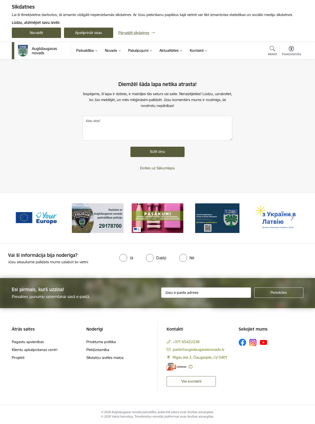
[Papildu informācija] (190, 367)
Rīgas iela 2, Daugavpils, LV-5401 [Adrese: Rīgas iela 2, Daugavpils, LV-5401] (200, 357)
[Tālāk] (292, 218)
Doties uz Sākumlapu (157, 168)
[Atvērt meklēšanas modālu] (273, 51)
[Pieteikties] (278, 292)
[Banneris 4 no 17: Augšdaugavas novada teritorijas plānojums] (217, 217)
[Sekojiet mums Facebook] (242, 342)
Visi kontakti (191, 381)
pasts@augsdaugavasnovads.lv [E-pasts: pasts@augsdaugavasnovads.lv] (198, 349)
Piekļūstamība (97, 349)
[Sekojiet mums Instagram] (253, 342)
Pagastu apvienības (28, 341)
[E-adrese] (176, 367)
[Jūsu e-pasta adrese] (206, 292)
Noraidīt (36, 32)
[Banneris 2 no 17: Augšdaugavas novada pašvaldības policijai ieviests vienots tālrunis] (98, 217)
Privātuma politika (101, 341)
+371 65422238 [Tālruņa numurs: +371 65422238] (186, 341)
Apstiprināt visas (88, 32)
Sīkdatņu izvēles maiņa (105, 357)
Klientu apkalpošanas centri (34, 349)
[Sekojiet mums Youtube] (263, 342)
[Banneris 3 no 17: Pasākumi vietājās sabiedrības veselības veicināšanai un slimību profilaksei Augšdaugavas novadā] (157, 217)
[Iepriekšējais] (23, 218)
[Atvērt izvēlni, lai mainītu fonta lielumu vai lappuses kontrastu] (291, 51)
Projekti (18, 357)
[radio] (126, 258)
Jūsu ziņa (92, 121)
